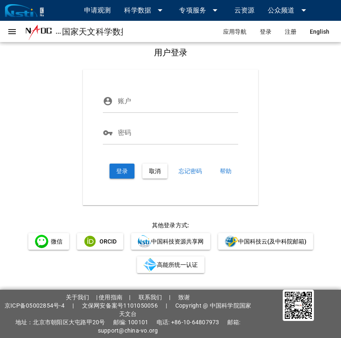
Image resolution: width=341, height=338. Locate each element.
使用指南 (110, 297)
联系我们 (150, 297)
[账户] (178, 101)
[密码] (178, 132)
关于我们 (78, 297)
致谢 (184, 297)
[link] (97, 10)
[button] (144, 10)
